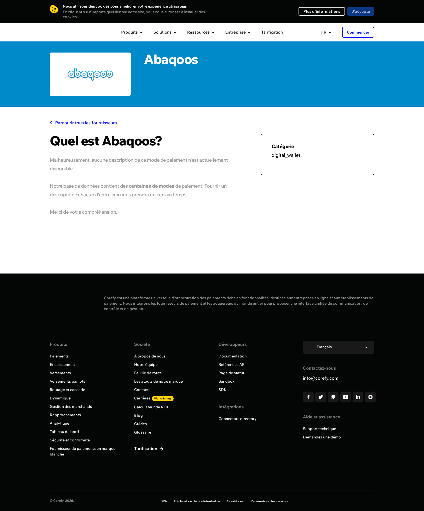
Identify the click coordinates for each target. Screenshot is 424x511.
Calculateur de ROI (151, 407)
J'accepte (361, 11)
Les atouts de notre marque (158, 381)
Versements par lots (67, 381)
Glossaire (142, 432)
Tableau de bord (64, 431)
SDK (222, 389)
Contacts (142, 389)
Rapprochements (65, 414)
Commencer (358, 32)
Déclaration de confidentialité (197, 501)
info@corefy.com (320, 378)
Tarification (272, 32)
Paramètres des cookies (269, 501)
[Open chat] (410, 497)
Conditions (235, 501)
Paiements (59, 356)
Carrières (154, 398)
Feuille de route (148, 372)
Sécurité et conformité (70, 440)
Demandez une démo (322, 437)
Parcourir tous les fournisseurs (83, 122)
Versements (60, 372)
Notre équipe (146, 364)
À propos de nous (149, 356)
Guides (140, 423)
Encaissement (62, 364)
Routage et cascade (67, 389)
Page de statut (231, 372)
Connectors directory (237, 418)
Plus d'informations (321, 11)
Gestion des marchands (71, 406)
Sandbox (226, 381)
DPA (163, 501)
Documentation (232, 356)
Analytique (59, 423)
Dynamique (60, 398)
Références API (232, 364)
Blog (138, 415)
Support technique (319, 428)
